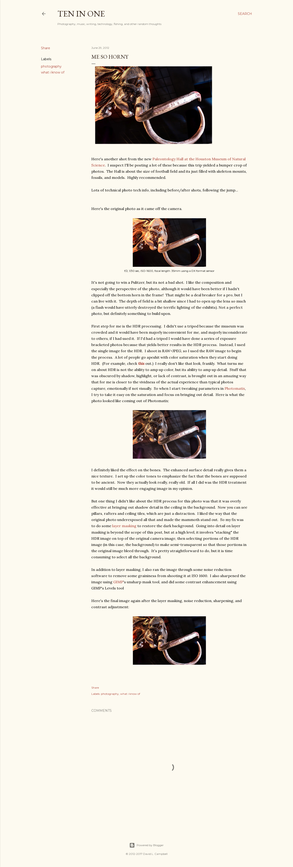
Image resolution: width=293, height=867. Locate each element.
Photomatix (235, 388)
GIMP (118, 582)
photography (51, 66)
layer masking (124, 525)
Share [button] (45, 48)
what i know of (52, 72)
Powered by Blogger (146, 845)
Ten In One (81, 13)
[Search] (245, 13)
